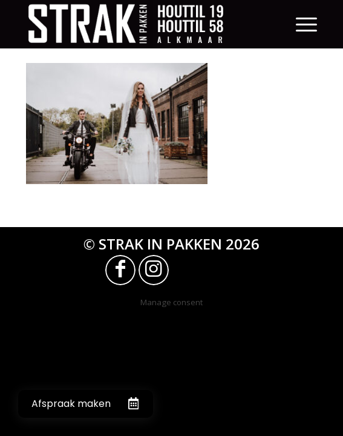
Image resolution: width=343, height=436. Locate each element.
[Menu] (306, 24)
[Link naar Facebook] (120, 270)
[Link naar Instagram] (154, 270)
